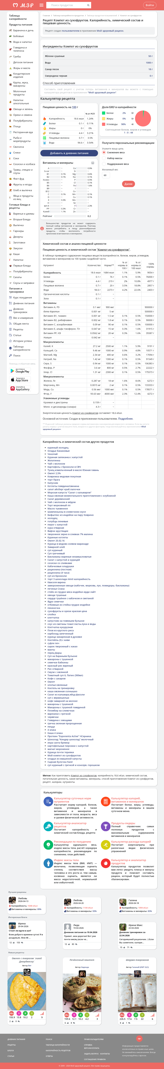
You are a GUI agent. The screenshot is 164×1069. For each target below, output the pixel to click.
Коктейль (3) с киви (59, 640)
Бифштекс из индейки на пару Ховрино (71, 514)
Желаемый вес (110, 169)
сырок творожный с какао (63, 646)
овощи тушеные (57, 595)
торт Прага (54, 479)
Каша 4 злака (55, 733)
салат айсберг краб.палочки (64, 489)
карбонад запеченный (60, 633)
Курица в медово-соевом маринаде (68, 543)
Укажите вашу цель (112, 148)
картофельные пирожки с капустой (68, 745)
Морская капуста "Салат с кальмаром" (69, 492)
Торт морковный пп (59, 505)
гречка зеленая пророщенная (65, 723)
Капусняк (53, 482)
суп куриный (55, 550)
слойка (52, 614)
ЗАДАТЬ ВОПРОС (91, 1053)
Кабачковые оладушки (61, 566)
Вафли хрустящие (58, 530)
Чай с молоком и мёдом (62, 502)
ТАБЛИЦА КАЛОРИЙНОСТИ (58, 1045)
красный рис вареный (60, 665)
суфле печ (53, 643)
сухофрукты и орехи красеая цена (67, 611)
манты (51, 649)
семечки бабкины (58, 662)
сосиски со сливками (60, 563)
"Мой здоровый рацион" (102, 92)
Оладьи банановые (59, 450)
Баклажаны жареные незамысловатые (69, 556)
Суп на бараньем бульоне (62, 656)
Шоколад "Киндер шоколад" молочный (71, 739)
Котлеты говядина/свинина (63, 486)
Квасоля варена (57, 582)
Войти (150, 5)
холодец (52, 518)
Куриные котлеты (58, 537)
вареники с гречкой (59, 713)
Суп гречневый (56, 553)
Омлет (51, 681)
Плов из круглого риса (61, 630)
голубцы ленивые (58, 521)
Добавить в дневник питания (69, 153)
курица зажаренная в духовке (65, 636)
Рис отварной (55, 668)
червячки (53, 716)
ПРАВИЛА (101, 1059)
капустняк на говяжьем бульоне (66, 620)
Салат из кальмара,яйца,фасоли (66, 694)
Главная (46, 15)
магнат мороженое (58, 749)
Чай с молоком (56, 463)
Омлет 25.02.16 (56, 540)
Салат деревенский (59, 498)
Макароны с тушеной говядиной (66, 707)
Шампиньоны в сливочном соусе (67, 511)
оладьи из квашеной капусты (65, 758)
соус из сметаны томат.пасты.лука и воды (72, 623)
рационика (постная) (59, 569)
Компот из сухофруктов (131, 15)
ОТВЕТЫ (49, 1056)
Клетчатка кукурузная (60, 627)
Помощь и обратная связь (22, 363)
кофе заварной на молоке (63, 700)
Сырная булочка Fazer (60, 761)
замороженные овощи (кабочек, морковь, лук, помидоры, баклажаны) (88, 585)
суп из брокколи (57, 575)
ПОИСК (49, 1039)
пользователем (70, 30)
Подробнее (125, 418)
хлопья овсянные (57, 684)
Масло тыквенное (58, 508)
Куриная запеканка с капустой (65, 457)
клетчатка (53, 617)
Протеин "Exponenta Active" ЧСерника (69, 736)
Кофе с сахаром (57, 678)
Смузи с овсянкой (58, 672)
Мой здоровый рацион (110, 30)
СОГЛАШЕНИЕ (90, 1059)
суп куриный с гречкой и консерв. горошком (74, 765)
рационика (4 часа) (58, 572)
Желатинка (54, 460)
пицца (51, 726)
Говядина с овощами (60, 720)
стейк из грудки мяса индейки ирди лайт (72, 591)
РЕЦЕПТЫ (12, 1045)
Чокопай (53, 454)
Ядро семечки (56, 601)
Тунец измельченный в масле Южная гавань (73, 470)
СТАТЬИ (11, 1056)
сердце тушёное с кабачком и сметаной (71, 598)
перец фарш (55, 652)
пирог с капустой (57, 524)
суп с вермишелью (58, 697)
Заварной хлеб (56, 547)
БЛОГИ (11, 1050)
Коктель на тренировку (61, 688)
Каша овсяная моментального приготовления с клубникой (82, 495)
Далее (128, 184)
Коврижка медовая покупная (64, 476)
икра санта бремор (59, 742)
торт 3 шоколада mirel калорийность (69, 579)
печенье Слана (56, 588)
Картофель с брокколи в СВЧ (64, 466)
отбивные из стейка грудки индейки (69, 604)
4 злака (52, 729)
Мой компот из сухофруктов (64, 755)
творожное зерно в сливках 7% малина (70, 534)
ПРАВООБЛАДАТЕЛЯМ (93, 1039)
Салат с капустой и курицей (64, 559)
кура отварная (56, 527)
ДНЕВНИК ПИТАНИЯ (16, 1039)
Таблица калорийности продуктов (68, 15)
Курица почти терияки (61, 752)
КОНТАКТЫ (105, 1053)
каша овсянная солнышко (62, 691)
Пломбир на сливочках (61, 710)
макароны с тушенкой (60, 659)
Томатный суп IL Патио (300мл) (65, 675)
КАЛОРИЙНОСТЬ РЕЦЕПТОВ (58, 1050)
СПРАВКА (88, 1045)
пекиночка (54, 607)
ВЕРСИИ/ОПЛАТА (91, 1048)
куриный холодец (58, 447)
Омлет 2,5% (54, 473)
